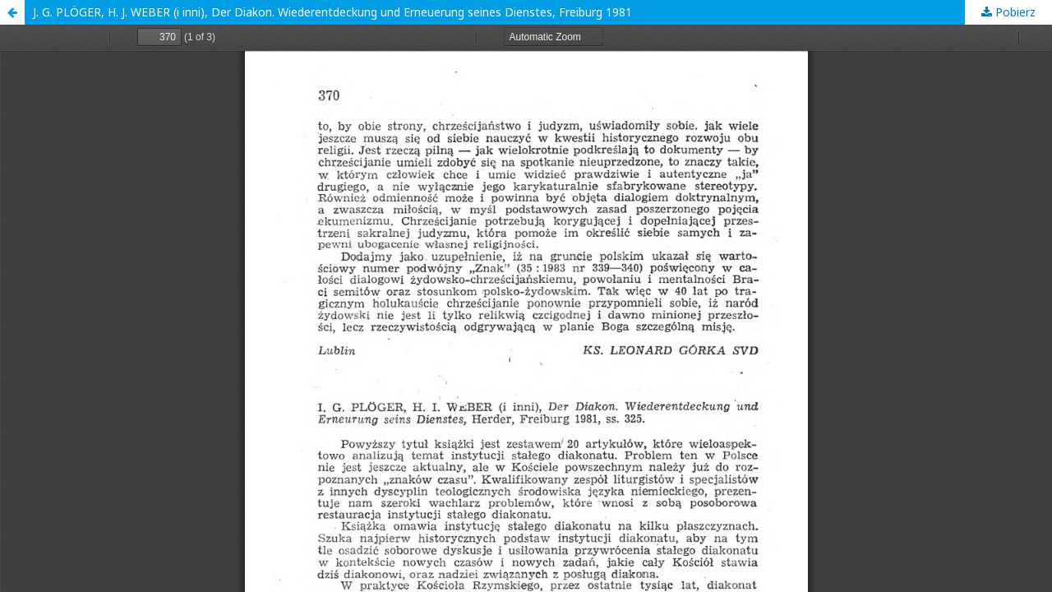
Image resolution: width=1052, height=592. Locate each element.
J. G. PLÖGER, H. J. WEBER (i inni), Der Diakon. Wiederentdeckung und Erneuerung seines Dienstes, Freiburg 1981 (332, 12)
